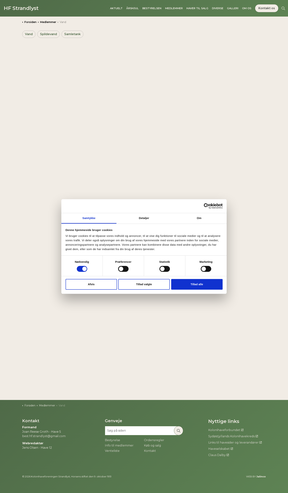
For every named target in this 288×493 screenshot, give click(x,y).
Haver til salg (197, 8)
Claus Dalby (218, 455)
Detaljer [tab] (144, 218)
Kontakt (150, 451)
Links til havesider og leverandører (235, 442)
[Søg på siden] (144, 430)
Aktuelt (116, 8)
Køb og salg (152, 445)
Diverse (217, 8)
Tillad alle (196, 284)
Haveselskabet (220, 449)
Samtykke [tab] (89, 218)
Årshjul (132, 8)
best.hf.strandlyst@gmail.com (44, 436)
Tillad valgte (144, 284)
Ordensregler (154, 440)
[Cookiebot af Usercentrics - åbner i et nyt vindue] (206, 206)
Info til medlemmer (119, 445)
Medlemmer (174, 8)
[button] (178, 430)
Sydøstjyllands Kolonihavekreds (233, 436)
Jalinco (261, 476)
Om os (246, 8)
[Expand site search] (283, 8)
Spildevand (48, 34)
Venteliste (112, 451)
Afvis (91, 284)
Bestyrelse (112, 440)
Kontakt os (266, 8)
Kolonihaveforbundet (225, 430)
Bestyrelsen (151, 8)
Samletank (72, 34)
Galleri (232, 8)
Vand (29, 34)
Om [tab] (199, 218)
